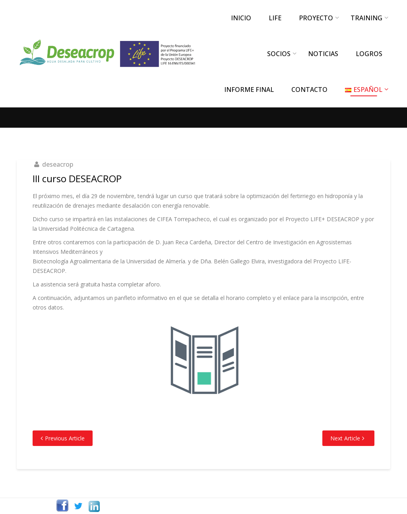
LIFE (275, 18)
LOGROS (369, 53)
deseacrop (57, 164)
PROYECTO (316, 18)
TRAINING (366, 18)
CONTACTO (309, 89)
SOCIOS (279, 53)
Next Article (345, 438)
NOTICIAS (323, 53)
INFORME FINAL (249, 89)
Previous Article (65, 438)
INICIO (241, 18)
